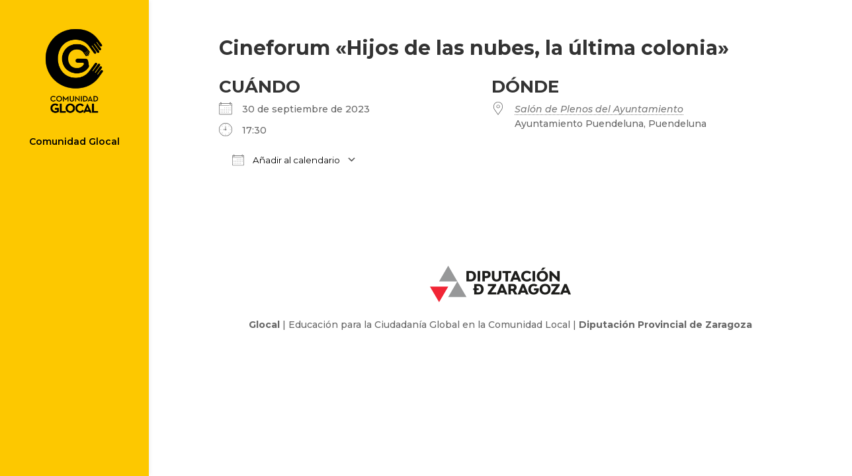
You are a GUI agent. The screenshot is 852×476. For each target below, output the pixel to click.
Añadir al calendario (286, 159)
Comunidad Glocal (74, 142)
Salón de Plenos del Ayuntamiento (599, 109)
